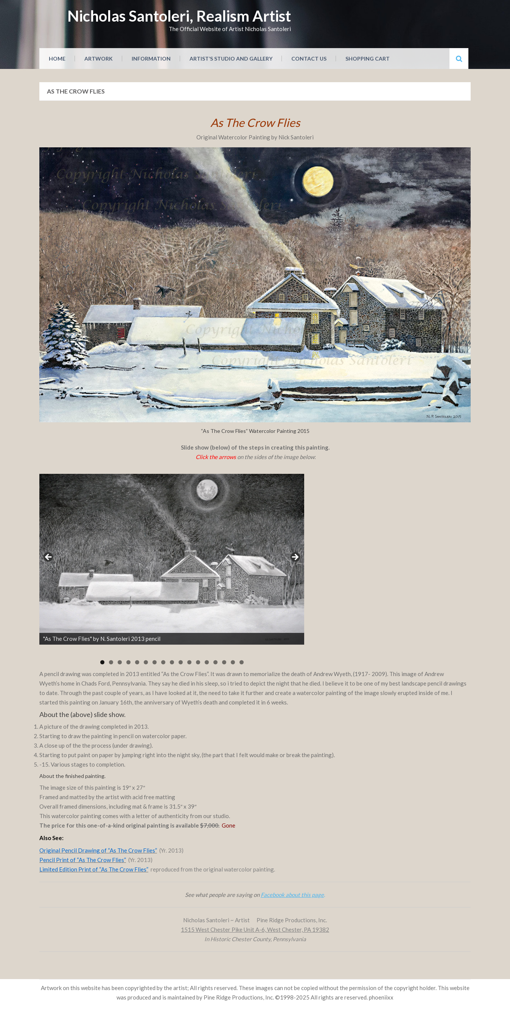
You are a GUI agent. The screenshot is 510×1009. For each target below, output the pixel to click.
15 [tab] (224, 662)
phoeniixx (381, 997)
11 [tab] (189, 662)
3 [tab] (120, 662)
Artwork (98, 58)
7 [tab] (154, 662)
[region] (171, 559)
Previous (48, 557)
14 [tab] (215, 662)
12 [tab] (198, 662)
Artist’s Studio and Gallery (231, 58)
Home (57, 58)
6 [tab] (146, 662)
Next (294, 557)
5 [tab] (137, 662)
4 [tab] (128, 662)
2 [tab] (111, 662)
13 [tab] (207, 662)
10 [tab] (181, 662)
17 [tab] (241, 662)
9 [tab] (172, 662)
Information (151, 58)
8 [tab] (163, 662)
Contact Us (309, 58)
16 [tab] (233, 662)
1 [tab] (102, 662)
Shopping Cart (367, 58)
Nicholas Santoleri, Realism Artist (179, 16)
